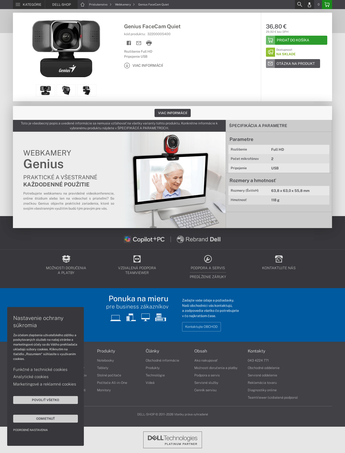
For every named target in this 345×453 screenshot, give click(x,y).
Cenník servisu (205, 390)
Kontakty (256, 351)
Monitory (104, 390)
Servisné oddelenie (262, 375)
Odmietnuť (45, 418)
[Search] (299, 4)
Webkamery (125, 4)
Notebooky (105, 360)
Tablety (102, 368)
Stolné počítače (109, 375)
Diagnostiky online (262, 390)
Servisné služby (206, 383)
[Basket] (327, 4)
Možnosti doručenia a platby (215, 368)
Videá (150, 383)
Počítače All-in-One (112, 383)
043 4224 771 (258, 360)
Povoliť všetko (45, 400)
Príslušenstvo (100, 4)
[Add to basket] (296, 40)
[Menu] (29, 4)
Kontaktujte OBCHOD (201, 327)
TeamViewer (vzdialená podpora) (273, 397)
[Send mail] (139, 43)
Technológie (155, 375)
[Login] (309, 4)
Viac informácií (172, 113)
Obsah (200, 351)
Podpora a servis (207, 375)
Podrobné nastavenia (30, 430)
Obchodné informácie (162, 360)
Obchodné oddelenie (264, 368)
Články (152, 351)
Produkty (106, 351)
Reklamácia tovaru (262, 383)
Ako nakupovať (206, 360)
